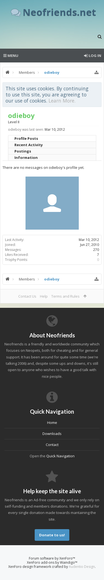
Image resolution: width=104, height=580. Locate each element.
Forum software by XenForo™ (52, 558)
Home (52, 422)
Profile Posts (26, 138)
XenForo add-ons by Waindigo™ (52, 562)
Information (26, 157)
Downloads (52, 433)
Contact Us (27, 296)
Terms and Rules (65, 296)
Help (44, 296)
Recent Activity (28, 144)
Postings (22, 151)
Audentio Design (82, 566)
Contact (52, 444)
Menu (10, 55)
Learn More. (62, 100)
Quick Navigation (60, 455)
